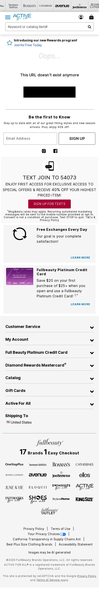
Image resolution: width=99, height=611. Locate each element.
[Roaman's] (61, 464)
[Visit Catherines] (56, 6)
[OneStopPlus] (14, 464)
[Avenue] (38, 474)
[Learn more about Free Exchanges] (80, 257)
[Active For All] (85, 487)
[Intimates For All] (14, 499)
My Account (16, 339)
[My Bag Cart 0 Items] (92, 17)
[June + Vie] (14, 487)
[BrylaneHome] (61, 500)
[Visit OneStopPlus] (8, 6)
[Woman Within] (38, 464)
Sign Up (77, 138)
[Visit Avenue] (72, 6)
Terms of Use (61, 529)
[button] (81, 17)
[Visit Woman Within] (24, 6)
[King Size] (85, 499)
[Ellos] (84, 474)
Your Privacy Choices (47, 534)
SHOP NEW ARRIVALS (49, 92)
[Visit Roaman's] (40, 6)
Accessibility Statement (76, 544)
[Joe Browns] (61, 474)
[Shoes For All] (38, 499)
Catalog (13, 377)
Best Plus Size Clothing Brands (30, 544)
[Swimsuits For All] (61, 487)
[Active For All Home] (22, 17)
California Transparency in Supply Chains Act (47, 539)
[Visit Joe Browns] (88, 6)
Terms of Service (48, 580)
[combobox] (49, 26)
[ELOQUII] (38, 487)
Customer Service (22, 326)
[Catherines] (85, 464)
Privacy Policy (34, 529)
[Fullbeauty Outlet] (49, 511)
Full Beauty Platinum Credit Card (36, 352)
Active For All (18, 403)
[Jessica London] (14, 474)
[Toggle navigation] (7, 17)
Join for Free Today (28, 45)
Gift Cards (15, 390)
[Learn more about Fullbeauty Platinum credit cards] (80, 304)
